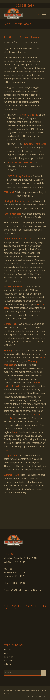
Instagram (8, 656)
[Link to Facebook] (28, 697)
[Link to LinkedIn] (44, 697)
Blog (19, 42)
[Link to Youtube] (40, 697)
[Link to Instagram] (36, 697)
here (42, 357)
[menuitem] (36, 13)
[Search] (36, 13)
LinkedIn (7, 664)
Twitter (7, 653)
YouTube (8, 660)
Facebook (8, 649)
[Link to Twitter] (32, 697)
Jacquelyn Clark (31, 42)
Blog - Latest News (17, 24)
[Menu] (42, 13)
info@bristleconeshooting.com (26, 590)
